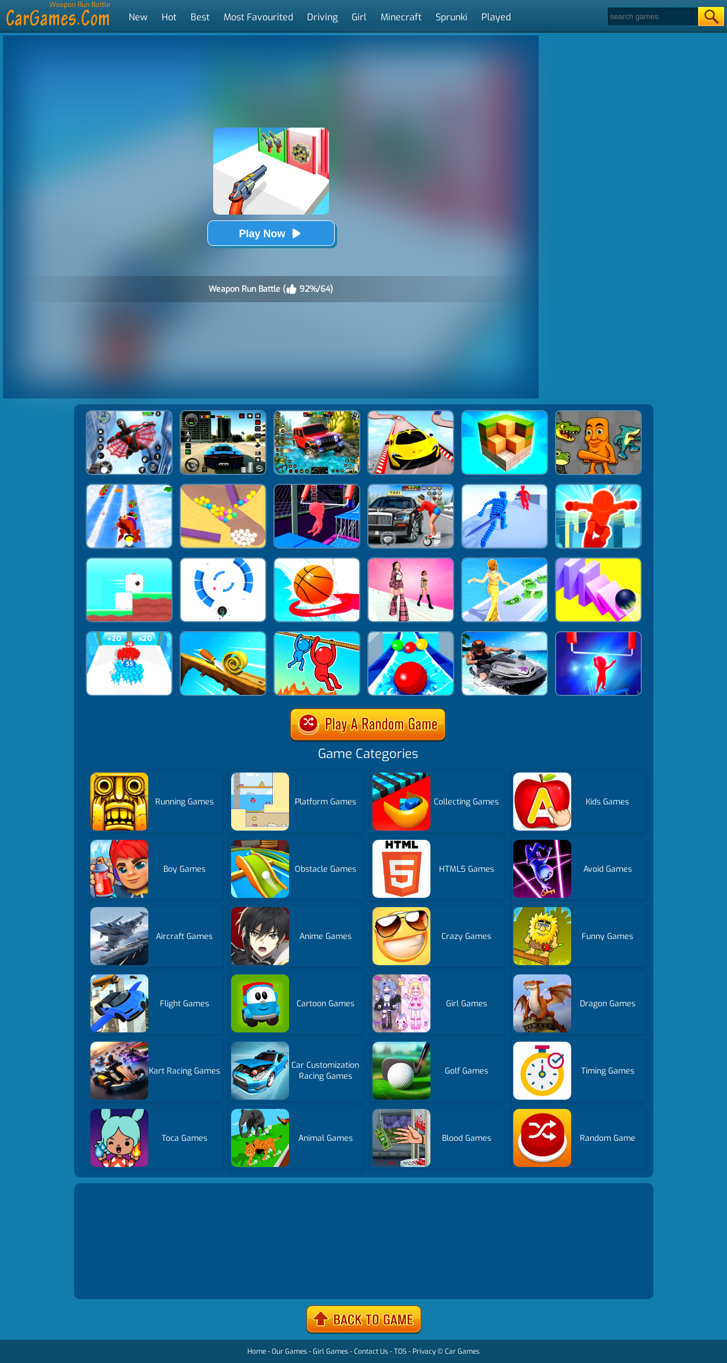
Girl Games (330, 1351)
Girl (359, 17)
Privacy (424, 1351)
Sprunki (451, 17)
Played (496, 17)
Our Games (289, 1351)
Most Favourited (258, 17)
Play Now (270, 233)
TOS (400, 1351)
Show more (116, 1276)
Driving (322, 17)
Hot (169, 17)
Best (200, 17)
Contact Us (371, 1351)
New (138, 17)
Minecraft (401, 17)
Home (256, 1351)
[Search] (652, 16)
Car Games (462, 1351)
